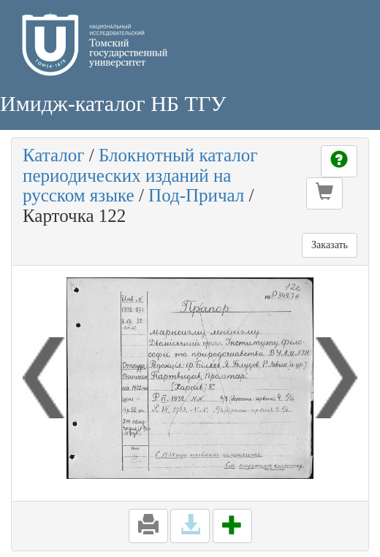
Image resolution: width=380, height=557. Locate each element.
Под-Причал (196, 195)
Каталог (54, 155)
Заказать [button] (329, 244)
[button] (324, 193)
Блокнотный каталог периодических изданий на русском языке (140, 175)
